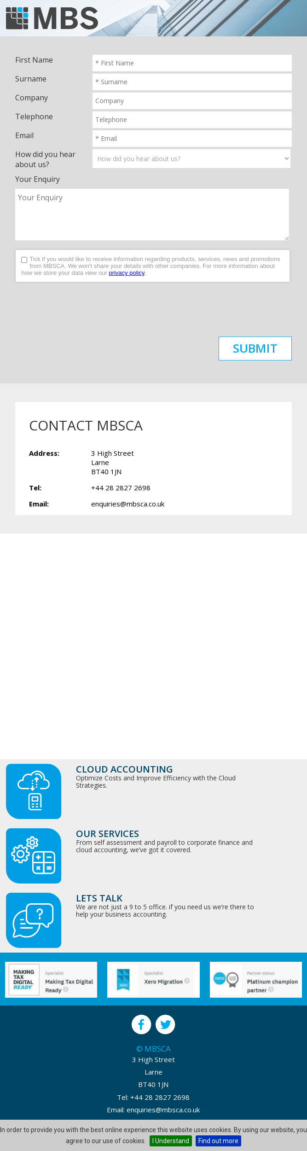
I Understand (170, 1141)
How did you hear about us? (45, 159)
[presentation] (85, 309)
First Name (34, 60)
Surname (30, 79)
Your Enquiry (37, 179)
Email (24, 135)
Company (31, 98)
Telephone (34, 116)
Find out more (218, 1141)
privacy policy (126, 272)
